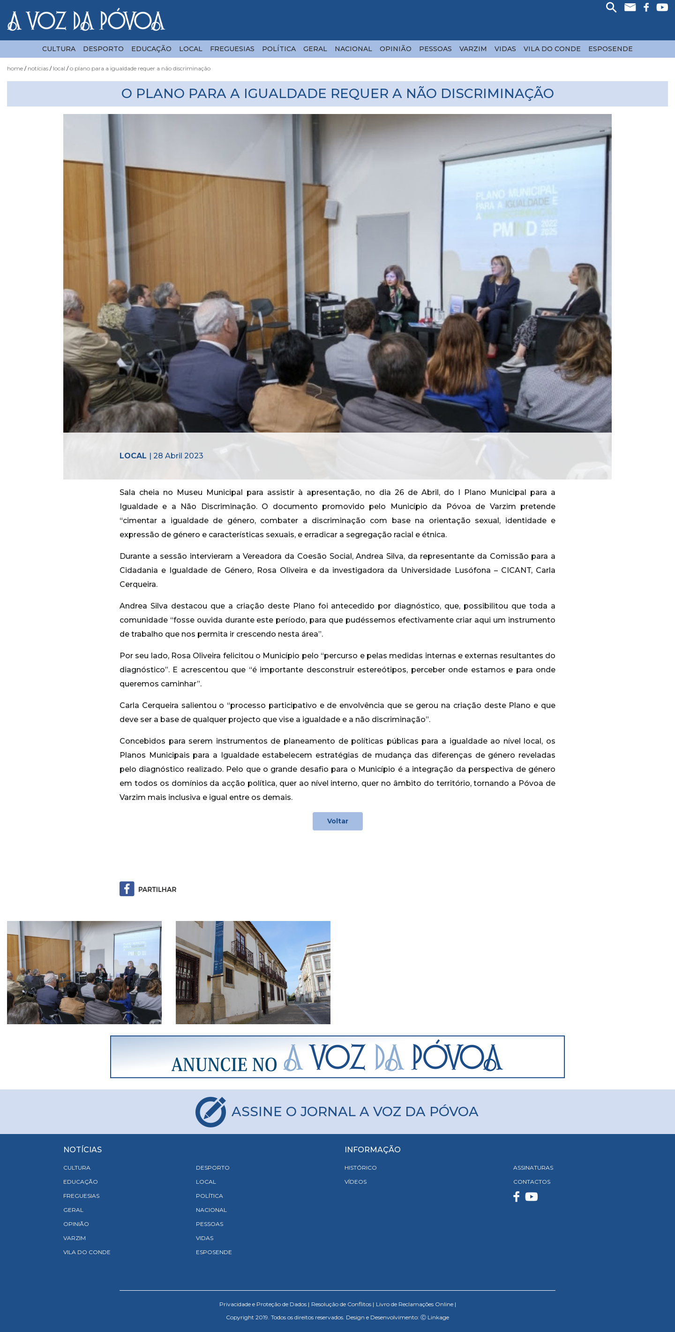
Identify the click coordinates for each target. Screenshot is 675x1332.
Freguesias (232, 49)
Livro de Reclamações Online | (416, 1304)
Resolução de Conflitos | (342, 1304)
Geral (315, 49)
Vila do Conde (552, 49)
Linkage (438, 1317)
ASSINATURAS (533, 1167)
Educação (151, 49)
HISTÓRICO (361, 1167)
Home (15, 68)
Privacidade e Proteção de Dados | (264, 1304)
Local (190, 49)
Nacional (353, 49)
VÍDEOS (356, 1181)
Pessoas (435, 49)
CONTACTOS (531, 1181)
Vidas (505, 49)
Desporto (103, 49)
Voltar (337, 821)
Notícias (38, 68)
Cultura (58, 49)
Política (279, 49)
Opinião (396, 49)
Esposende (610, 49)
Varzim (473, 49)
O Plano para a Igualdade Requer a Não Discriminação (140, 68)
